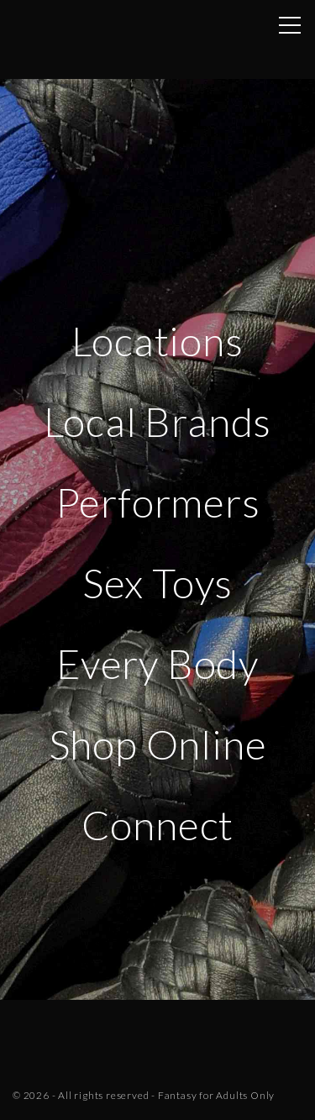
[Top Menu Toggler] (289, 25)
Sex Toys (157, 583)
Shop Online (158, 744)
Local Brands (158, 421)
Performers (157, 502)
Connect (157, 825)
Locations (157, 341)
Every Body (157, 663)
